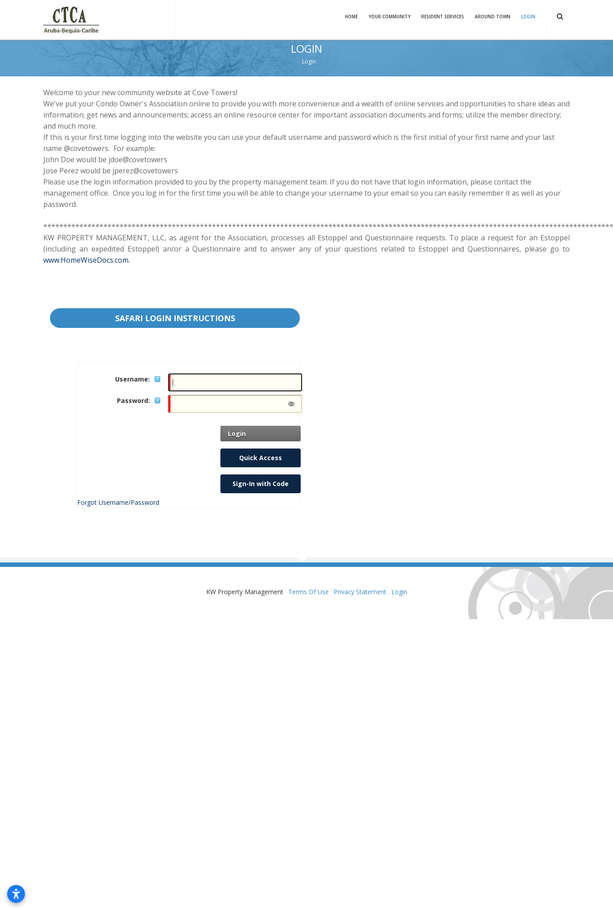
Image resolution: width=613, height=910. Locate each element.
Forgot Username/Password (118, 502)
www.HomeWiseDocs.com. (86, 260)
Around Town (492, 16)
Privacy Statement (360, 591)
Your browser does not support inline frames (306, 294)
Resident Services (442, 16)
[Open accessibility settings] (16, 894)
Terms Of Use (308, 591)
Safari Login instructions (175, 318)
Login (528, 16)
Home (351, 16)
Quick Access (260, 457)
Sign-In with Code (260, 483)
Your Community (389, 16)
